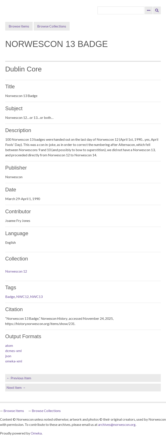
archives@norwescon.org (117, 424)
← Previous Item (18, 378)
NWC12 (22, 296)
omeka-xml (13, 361)
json (8, 356)
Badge (10, 296)
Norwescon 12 (16, 271)
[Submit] (157, 10)
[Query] (120, 10)
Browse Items (19, 26)
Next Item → (16, 387)
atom (9, 345)
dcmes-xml (13, 351)
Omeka (36, 433)
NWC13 (36, 296)
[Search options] (149, 10)
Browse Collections (51, 26)
